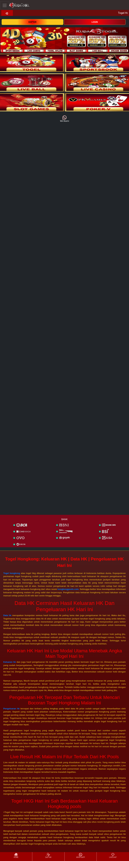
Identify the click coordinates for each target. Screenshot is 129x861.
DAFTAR (32, 22)
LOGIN (95, 22)
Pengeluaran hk (11, 708)
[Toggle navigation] (4, 5)
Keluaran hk (9, 662)
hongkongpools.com (68, 589)
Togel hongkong (11, 573)
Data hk (7, 615)
